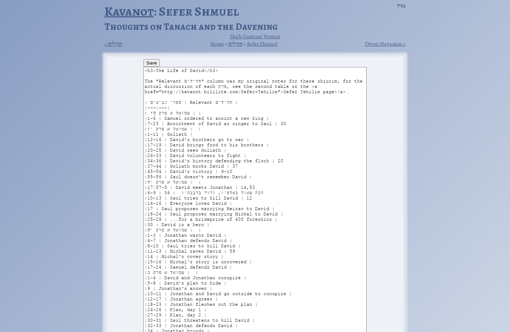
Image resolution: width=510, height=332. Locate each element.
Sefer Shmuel (262, 43)
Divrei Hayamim (383, 43)
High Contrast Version (255, 36)
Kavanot (129, 11)
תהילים (115, 43)
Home (217, 43)
